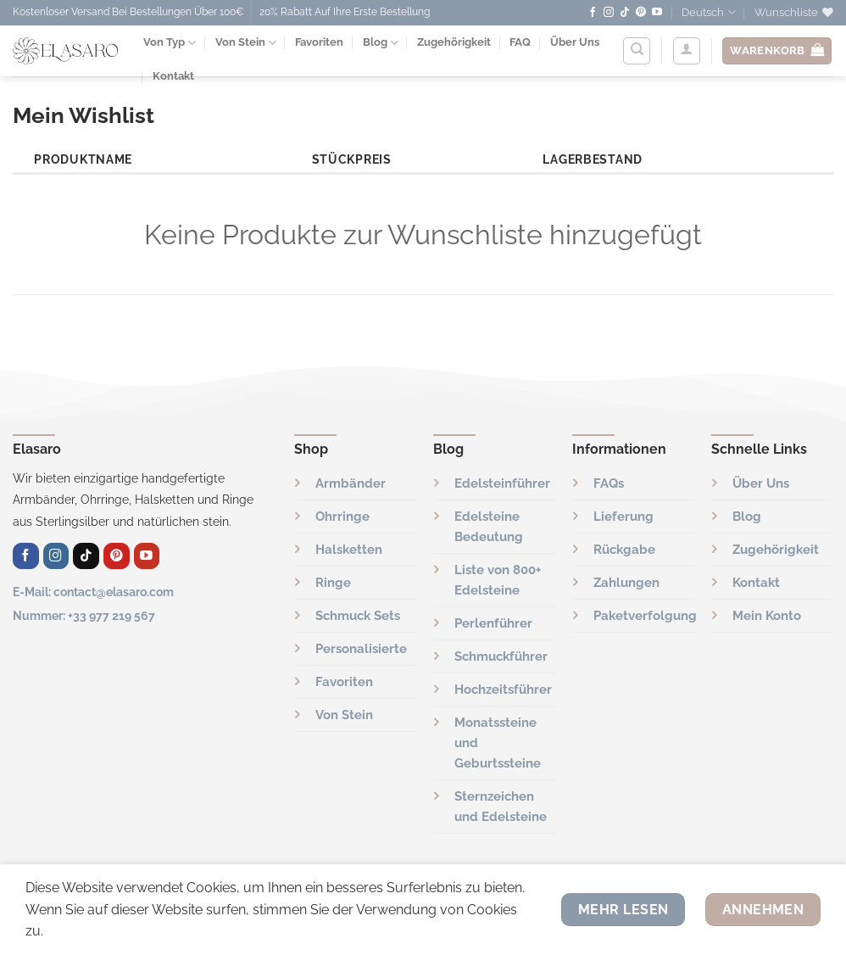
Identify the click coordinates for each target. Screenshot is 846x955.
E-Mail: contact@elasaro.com (93, 591)
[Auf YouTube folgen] (657, 13)
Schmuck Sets (357, 615)
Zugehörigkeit (454, 42)
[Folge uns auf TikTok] (625, 13)
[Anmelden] (686, 50)
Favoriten (319, 42)
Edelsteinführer (502, 483)
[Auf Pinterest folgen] (641, 13)
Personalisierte (361, 648)
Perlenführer (493, 623)
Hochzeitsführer (503, 689)
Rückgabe (624, 549)
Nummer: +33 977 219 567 (84, 615)
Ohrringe (342, 516)
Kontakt (756, 582)
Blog (380, 43)
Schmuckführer (501, 656)
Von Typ (169, 43)
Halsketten (348, 549)
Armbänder (350, 483)
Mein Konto (766, 615)
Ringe (333, 582)
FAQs (608, 483)
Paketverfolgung (645, 615)
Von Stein (245, 43)
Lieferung (623, 516)
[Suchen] (636, 50)
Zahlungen (626, 582)
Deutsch (708, 12)
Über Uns (574, 42)
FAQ (520, 42)
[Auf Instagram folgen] (609, 13)
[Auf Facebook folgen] (592, 13)
